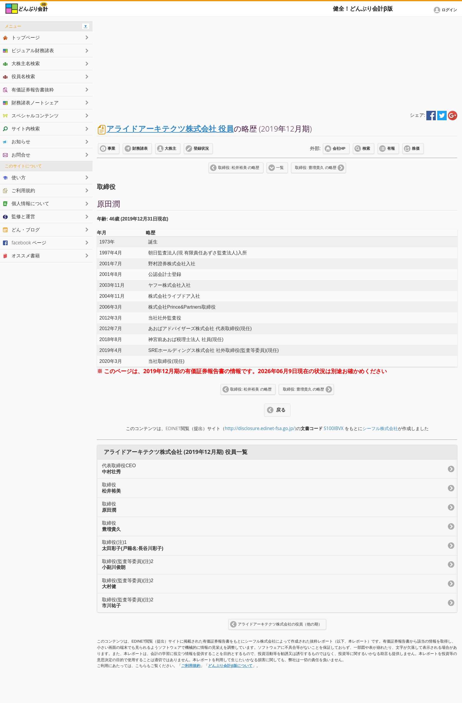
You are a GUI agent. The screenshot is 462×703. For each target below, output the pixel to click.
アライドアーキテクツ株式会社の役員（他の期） (280, 624)
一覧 (280, 168)
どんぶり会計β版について (230, 666)
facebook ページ (24, 242)
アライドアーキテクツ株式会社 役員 (170, 129)
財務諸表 (140, 148)
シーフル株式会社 (380, 428)
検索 (366, 148)
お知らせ (16, 141)
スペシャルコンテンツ (31, 115)
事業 (111, 148)
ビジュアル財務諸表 (28, 50)
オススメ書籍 (21, 255)
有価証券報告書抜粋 (28, 89)
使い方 (14, 177)
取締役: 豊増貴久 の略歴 (315, 168)
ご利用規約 (190, 666)
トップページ (21, 37)
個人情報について (26, 203)
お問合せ (16, 155)
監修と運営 (19, 216)
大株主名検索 (21, 63)
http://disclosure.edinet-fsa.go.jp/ (260, 428)
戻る (281, 409)
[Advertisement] (277, 62)
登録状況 (201, 148)
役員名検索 (19, 76)
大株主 (170, 148)
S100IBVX (334, 428)
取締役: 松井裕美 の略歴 (238, 168)
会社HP (339, 148)
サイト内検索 (21, 128)
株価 (416, 148)
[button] (446, 10)
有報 (391, 148)
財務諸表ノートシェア (31, 102)
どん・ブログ (21, 229)
